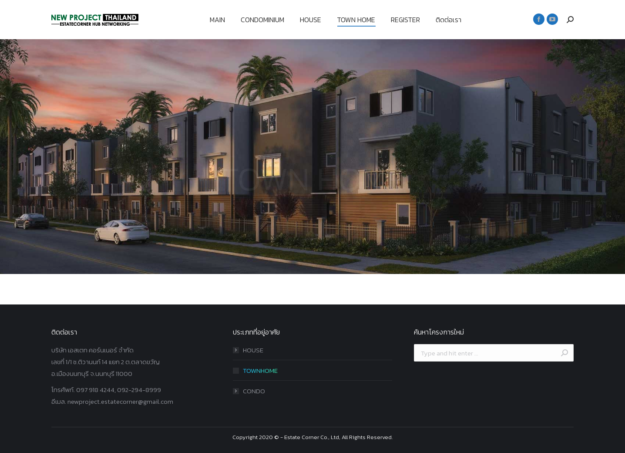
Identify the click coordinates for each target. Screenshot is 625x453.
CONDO (254, 391)
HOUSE (253, 350)
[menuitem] (217, 19)
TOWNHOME (260, 370)
